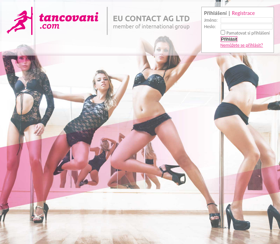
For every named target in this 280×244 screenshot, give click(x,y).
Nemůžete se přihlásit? (241, 45)
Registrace (243, 12)
